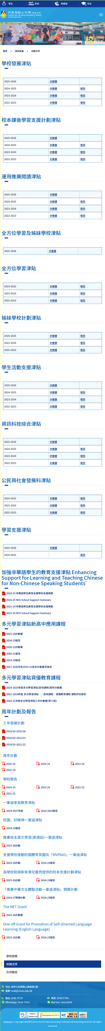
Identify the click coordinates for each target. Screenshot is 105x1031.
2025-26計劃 (13, 860)
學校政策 (11, 956)
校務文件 (11, 964)
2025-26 (10, 778)
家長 (34, 4)
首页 (5, 51)
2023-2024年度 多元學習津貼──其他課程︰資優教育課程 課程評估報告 (46, 709)
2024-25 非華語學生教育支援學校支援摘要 (29, 608)
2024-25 (45, 778)
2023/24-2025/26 (16, 746)
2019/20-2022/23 (16, 752)
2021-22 (10, 808)
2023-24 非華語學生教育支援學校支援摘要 (29, 621)
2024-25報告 (13, 655)
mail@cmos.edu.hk (21, 990)
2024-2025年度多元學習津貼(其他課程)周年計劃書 (34, 702)
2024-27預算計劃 (15, 912)
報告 (82, 88)
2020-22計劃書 (14, 662)
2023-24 (79, 778)
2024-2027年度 (14, 825)
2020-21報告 (13, 668)
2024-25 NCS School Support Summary (28, 615)
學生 (7, 3)
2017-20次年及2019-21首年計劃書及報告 (29, 681)
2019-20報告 (13, 675)
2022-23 (10, 785)
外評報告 (11, 972)
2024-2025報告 (49, 825)
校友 (86, 4)
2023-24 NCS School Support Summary (28, 628)
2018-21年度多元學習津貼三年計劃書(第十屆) (31, 715)
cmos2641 (66, 1002)
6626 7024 (23, 1002)
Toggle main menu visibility (101, 14)
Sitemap (7, 1021)
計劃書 (53, 81)
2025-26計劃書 (14, 648)
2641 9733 (17, 998)
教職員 (61, 4)
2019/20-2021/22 (16, 759)
